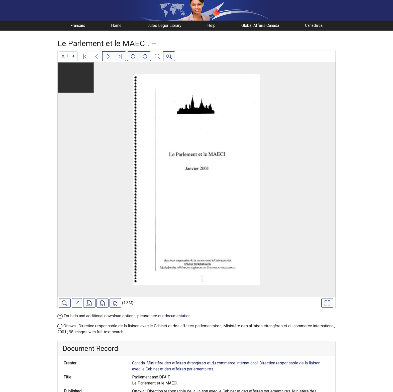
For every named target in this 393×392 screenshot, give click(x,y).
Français (77, 25)
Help (211, 25)
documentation (177, 315)
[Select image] (68, 56)
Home (116, 25)
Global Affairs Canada (260, 25)
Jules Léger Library (164, 25)
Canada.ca (314, 25)
